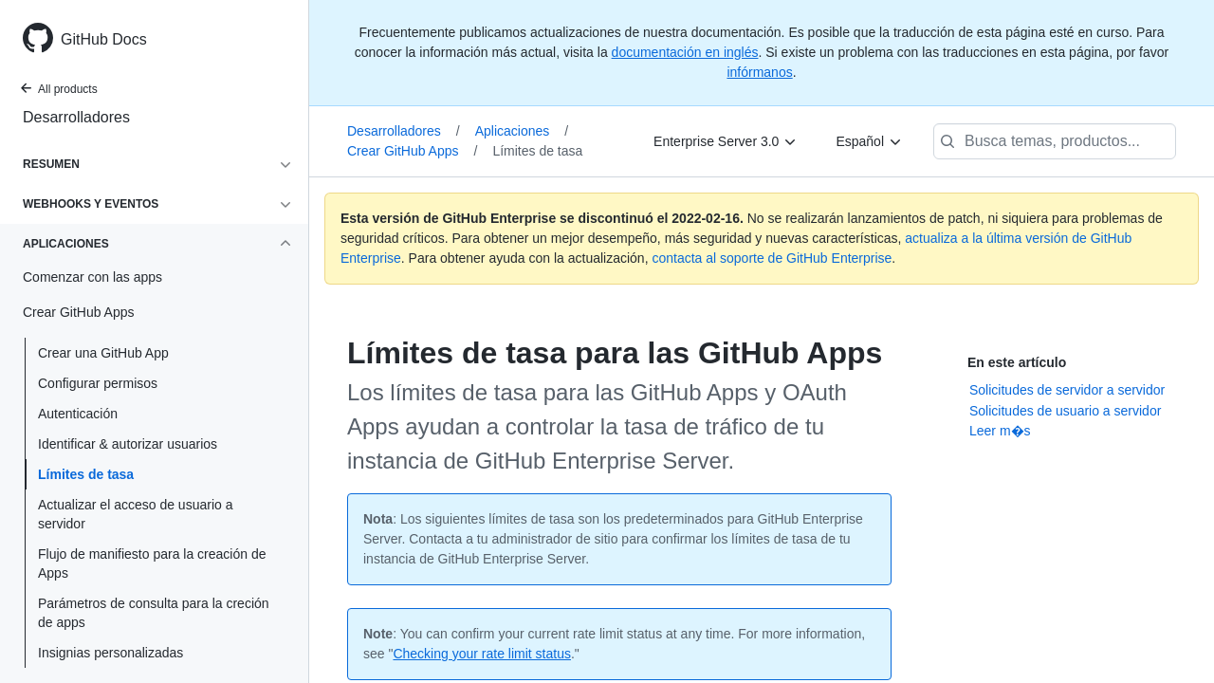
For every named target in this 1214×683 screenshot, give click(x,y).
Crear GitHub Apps (412, 150)
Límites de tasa (86, 474)
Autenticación (78, 413)
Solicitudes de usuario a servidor (1065, 410)
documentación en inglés (685, 52)
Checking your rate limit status (482, 653)
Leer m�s (1000, 430)
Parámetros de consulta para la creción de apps (153, 613)
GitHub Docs (104, 39)
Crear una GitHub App (103, 352)
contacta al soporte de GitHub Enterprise (772, 258)
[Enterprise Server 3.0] (725, 141)
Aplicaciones (522, 130)
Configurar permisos (97, 383)
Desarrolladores (76, 117)
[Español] (869, 141)
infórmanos (759, 72)
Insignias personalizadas (110, 652)
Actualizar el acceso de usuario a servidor (135, 514)
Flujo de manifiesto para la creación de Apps (152, 563)
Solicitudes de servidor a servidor (1067, 389)
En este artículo (1016, 362)
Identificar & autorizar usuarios (127, 444)
